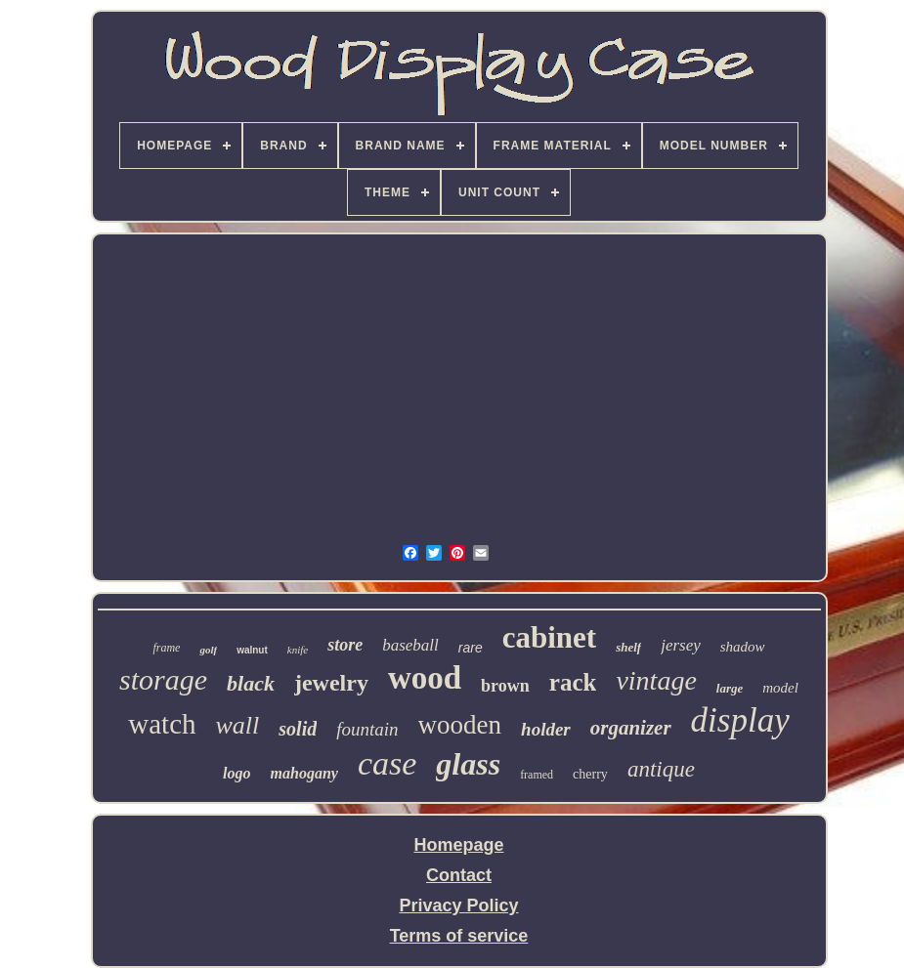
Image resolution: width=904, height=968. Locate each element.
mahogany (304, 773)
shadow (742, 646)
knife (297, 649)
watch (161, 723)
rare (470, 647)
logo (236, 773)
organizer (630, 727)
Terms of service (459, 936)
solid (298, 728)
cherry (590, 774)
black (251, 683)
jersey (681, 645)
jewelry (331, 682)
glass (468, 763)
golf (208, 649)
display (740, 720)
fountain (367, 729)
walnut (252, 650)
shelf (628, 647)
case (387, 763)
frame (166, 647)
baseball (410, 645)
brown (505, 685)
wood (424, 677)
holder (546, 729)
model (780, 687)
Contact (459, 875)
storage (163, 679)
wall (238, 725)
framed (536, 774)
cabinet (549, 637)
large (729, 688)
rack (573, 682)
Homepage (458, 845)
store (345, 644)
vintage (656, 680)
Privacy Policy (458, 905)
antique (661, 769)
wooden (459, 724)
